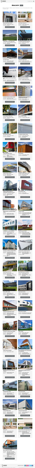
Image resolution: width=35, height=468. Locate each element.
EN (28, 1)
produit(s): (19, 136)
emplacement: (4, 24)
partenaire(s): (5, 43)
